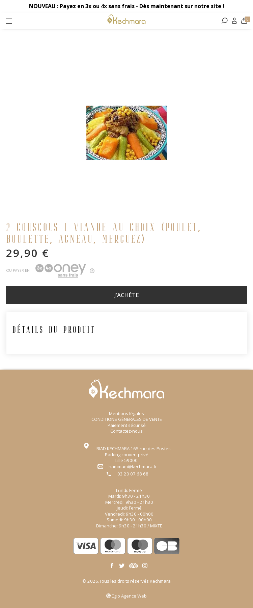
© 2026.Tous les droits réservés (126, 581)
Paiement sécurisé (127, 425)
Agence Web (129, 596)
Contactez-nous (126, 431)
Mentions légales (126, 413)
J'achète (126, 295)
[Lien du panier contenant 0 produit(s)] (244, 21)
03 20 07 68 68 (132, 474)
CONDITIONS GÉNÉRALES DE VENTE (126, 419)
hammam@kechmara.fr (133, 466)
